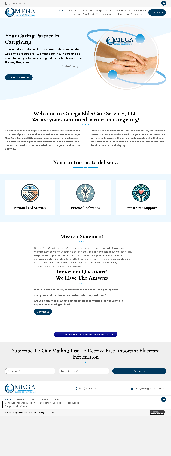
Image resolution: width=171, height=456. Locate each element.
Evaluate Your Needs (51, 402)
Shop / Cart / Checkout (18, 406)
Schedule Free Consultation (20, 402)
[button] (15, 3)
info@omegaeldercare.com (151, 388)
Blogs (45, 399)
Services (21, 399)
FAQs (56, 399)
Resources (73, 402)
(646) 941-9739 (87, 388)
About (34, 399)
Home (8, 399)
